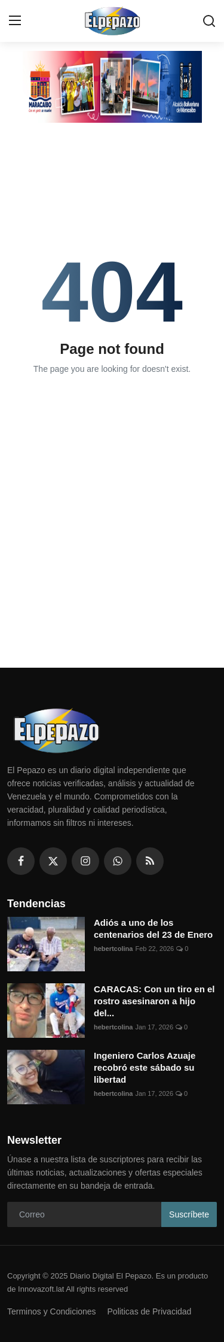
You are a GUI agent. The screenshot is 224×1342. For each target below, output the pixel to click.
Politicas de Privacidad (150, 1311)
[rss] (150, 861)
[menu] (15, 21)
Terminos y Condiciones (51, 1311)
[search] (209, 21)
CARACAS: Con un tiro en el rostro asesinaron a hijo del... (154, 1001)
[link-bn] (112, 87)
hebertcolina (113, 948)
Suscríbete (189, 1214)
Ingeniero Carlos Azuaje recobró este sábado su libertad (144, 1067)
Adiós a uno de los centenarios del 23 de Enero (153, 928)
